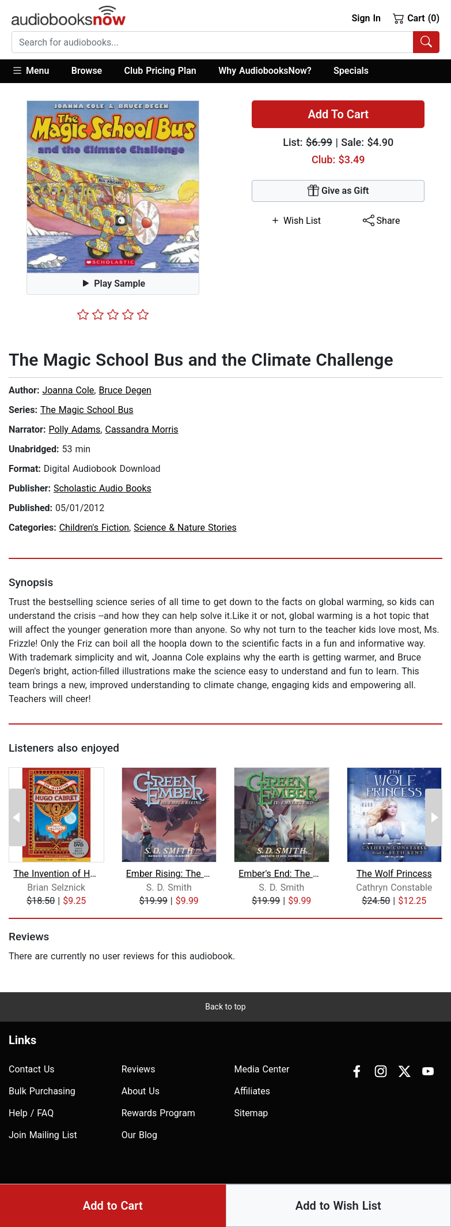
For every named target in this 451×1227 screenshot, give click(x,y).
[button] (36, 71)
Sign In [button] (365, 18)
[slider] (113, 314)
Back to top (225, 1006)
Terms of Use (389, 1199)
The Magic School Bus (87, 409)
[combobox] (225, 42)
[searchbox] (213, 42)
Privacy (339, 1199)
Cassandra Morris (141, 429)
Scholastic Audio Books (102, 488)
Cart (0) (416, 18)
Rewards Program (158, 1113)
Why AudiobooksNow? (264, 70)
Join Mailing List (43, 1135)
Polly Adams (74, 429)
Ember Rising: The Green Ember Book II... (169, 873)
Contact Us (32, 1069)
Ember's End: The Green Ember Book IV (281, 873)
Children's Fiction (94, 527)
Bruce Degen (124, 390)
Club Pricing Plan (160, 70)
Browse (86, 70)
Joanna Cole (68, 390)
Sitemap (251, 1113)
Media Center (262, 1069)
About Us (141, 1091)
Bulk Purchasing (42, 1091)
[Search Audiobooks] (426, 42)
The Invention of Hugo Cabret (56, 873)
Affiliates (252, 1091)
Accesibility (292, 1199)
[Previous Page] (17, 817)
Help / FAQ (31, 1113)
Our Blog (139, 1135)
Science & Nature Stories (185, 527)
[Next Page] (433, 817)
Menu (30, 70)
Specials (351, 70)
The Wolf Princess (394, 873)
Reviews (139, 1069)
